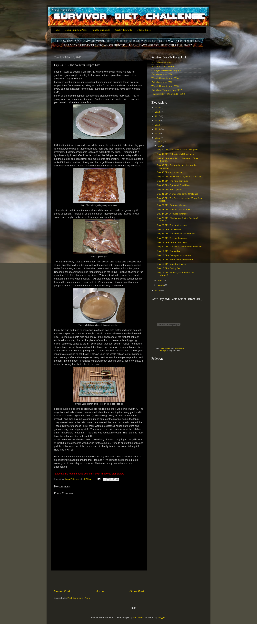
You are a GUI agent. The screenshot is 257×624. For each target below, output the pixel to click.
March (161, 285)
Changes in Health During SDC (166, 70)
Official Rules (143, 30)
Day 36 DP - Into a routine (170, 172)
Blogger (161, 617)
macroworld (138, 617)
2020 (157, 107)
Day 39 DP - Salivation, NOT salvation (175, 154)
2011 (157, 138)
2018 (157, 112)
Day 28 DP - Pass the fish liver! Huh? (175, 209)
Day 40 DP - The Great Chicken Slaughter (177, 149)
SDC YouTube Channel (162, 66)
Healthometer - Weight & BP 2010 (168, 94)
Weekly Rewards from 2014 (165, 78)
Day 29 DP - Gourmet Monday (172, 205)
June (160, 141)
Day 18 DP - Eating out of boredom (174, 255)
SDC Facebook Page (161, 62)
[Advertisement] (99, 580)
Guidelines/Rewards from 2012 (166, 90)
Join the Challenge (101, 30)
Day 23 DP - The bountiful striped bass (176, 233)
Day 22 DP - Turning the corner (172, 238)
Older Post (136, 591)
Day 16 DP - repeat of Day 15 (171, 264)
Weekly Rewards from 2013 (165, 86)
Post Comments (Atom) (79, 598)
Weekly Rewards (123, 30)
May (160, 146)
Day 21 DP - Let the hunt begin (172, 242)
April (160, 280)
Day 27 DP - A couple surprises (172, 214)
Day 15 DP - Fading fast (169, 268)
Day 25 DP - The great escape (172, 225)
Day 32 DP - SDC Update (169, 189)
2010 (157, 290)
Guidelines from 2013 (161, 82)
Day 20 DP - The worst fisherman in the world (179, 246)
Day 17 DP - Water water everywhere (175, 259)
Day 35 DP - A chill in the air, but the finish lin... (180, 176)
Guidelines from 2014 (161, 74)
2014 (157, 125)
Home (57, 30)
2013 (157, 129)
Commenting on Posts (76, 30)
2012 (157, 133)
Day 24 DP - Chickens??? (169, 229)
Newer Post (62, 591)
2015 (157, 120)
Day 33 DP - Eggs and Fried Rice (173, 185)
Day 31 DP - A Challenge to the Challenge (177, 194)
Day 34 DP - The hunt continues (172, 181)
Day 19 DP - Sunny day (168, 251)
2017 (157, 116)
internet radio (166, 348)
